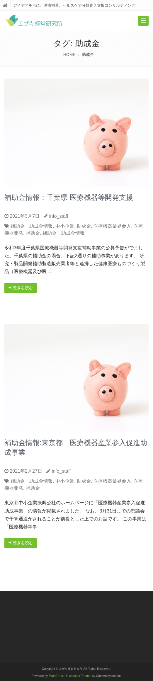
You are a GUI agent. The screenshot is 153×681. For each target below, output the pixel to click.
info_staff (58, 216)
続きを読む (20, 287)
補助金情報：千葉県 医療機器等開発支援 (68, 197)
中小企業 (64, 226)
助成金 (84, 226)
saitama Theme (80, 675)
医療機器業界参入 (112, 226)
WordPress (56, 675)
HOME (69, 54)
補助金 (33, 233)
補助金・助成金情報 (32, 226)
